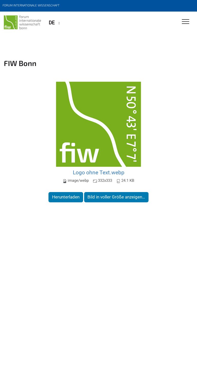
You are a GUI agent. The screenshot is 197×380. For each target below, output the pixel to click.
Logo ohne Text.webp (98, 172)
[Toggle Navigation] (185, 22)
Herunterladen (66, 197)
